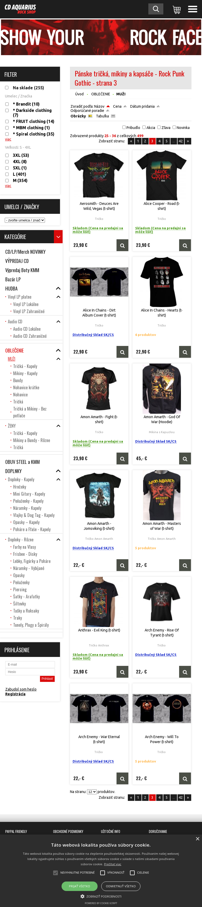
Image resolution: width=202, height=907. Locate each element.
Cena (117, 106)
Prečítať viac (112, 864)
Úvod (79, 94)
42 (181, 141)
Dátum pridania (142, 106)
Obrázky (78, 116)
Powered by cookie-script (101, 903)
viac (8, 139)
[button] (101, 896)
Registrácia (15, 694)
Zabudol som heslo (21, 689)
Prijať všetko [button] (79, 886)
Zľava (165, 128)
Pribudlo (133, 128)
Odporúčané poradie (87, 110)
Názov (99, 106)
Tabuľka (102, 116)
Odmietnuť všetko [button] (121, 886)
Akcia (151, 128)
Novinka (183, 128)
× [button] (197, 839)
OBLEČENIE (100, 94)
